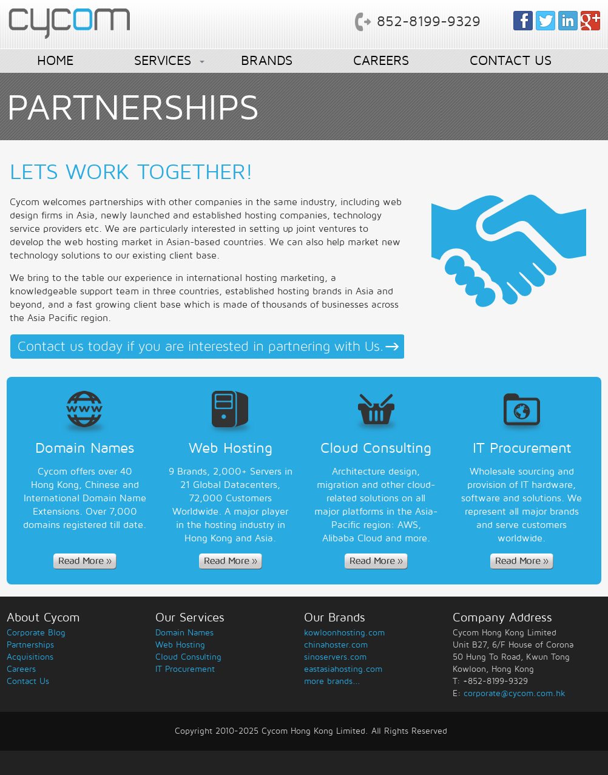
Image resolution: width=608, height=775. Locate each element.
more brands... (332, 681)
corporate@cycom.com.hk (515, 693)
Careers (21, 669)
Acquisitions (30, 657)
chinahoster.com (336, 644)
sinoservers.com (335, 657)
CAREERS (381, 60)
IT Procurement (185, 669)
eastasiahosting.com (343, 669)
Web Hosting (180, 644)
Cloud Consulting (188, 657)
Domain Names (184, 632)
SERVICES (162, 60)
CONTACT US (511, 60)
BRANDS (266, 60)
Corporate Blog (36, 632)
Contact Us (28, 681)
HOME (55, 60)
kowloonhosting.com (344, 632)
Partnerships (30, 644)
